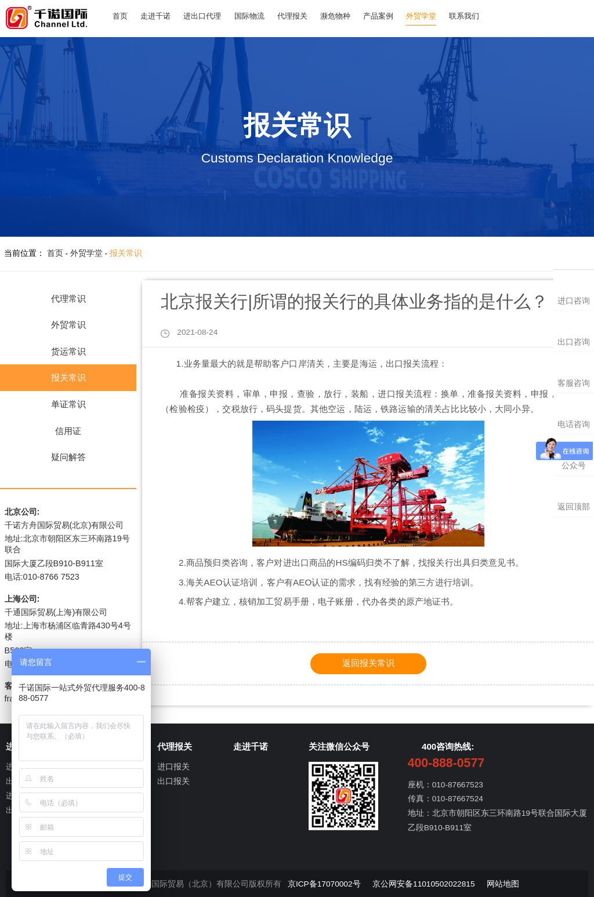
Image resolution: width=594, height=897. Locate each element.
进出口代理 (208, 16)
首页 (121, 16)
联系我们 (484, 16)
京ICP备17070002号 (324, 884)
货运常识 (68, 351)
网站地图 (503, 884)
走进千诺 (159, 16)
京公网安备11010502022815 (423, 884)
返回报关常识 (368, 663)
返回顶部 (573, 506)
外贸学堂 (439, 16)
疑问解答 (68, 457)
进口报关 (173, 766)
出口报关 (173, 781)
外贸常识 (68, 325)
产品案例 (394, 16)
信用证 (68, 431)
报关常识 (126, 253)
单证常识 (68, 404)
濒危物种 (348, 16)
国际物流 (257, 16)
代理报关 (303, 16)
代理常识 (68, 298)
